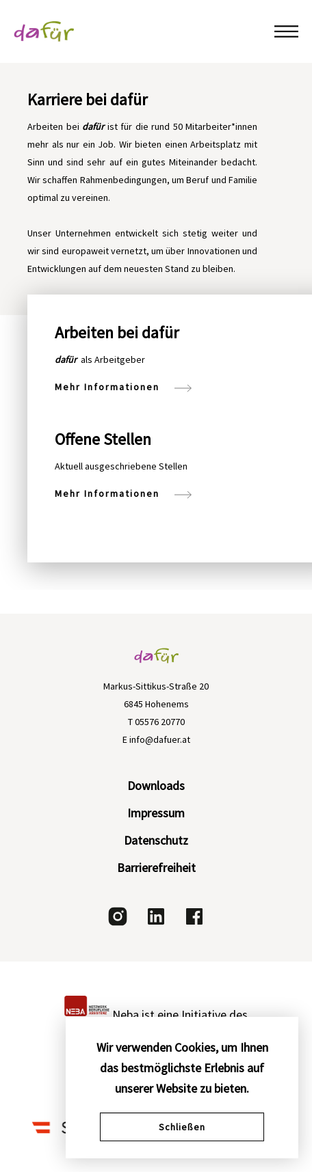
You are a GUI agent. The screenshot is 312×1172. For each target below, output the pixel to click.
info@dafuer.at (159, 739)
